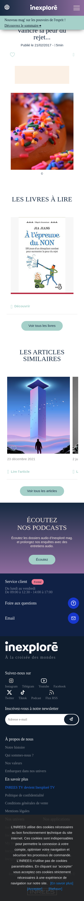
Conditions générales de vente (26, 803)
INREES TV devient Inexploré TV (30, 787)
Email (42, 618)
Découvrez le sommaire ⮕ (22, 25)
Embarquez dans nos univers (25, 771)
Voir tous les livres (42, 326)
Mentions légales (17, 811)
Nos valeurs (13, 763)
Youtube (44, 683)
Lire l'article (20, 471)
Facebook (60, 686)
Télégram (28, 686)
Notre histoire (15, 747)
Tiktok (23, 695)
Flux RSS (51, 695)
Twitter (9, 695)
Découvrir (22, 306)
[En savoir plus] (61, 883)
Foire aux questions (42, 603)
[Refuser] (55, 889)
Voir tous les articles (42, 491)
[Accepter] (34, 889)
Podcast (36, 698)
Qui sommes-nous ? (19, 755)
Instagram (11, 683)
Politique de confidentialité (24, 795)
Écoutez (42, 559)
